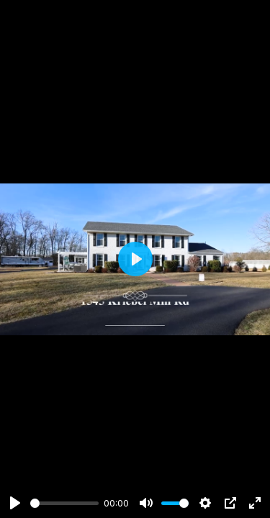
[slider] (64, 503)
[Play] (15, 502)
